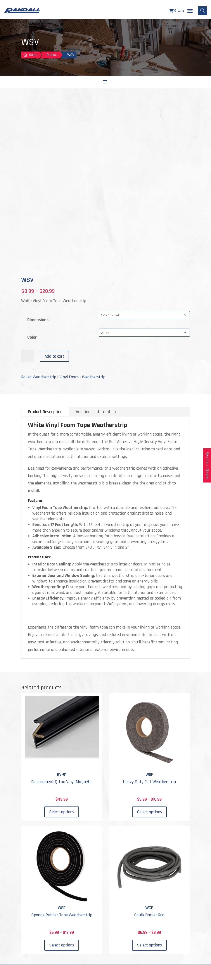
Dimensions (37, 320)
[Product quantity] (27, 357)
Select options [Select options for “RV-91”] (61, 812)
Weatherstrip (93, 377)
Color (32, 338)
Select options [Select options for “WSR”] (61, 945)
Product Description (45, 412)
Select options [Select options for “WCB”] (149, 945)
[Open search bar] (202, 11)
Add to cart (54, 357)
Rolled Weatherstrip (38, 377)
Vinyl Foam (69, 377)
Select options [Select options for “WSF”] (149, 812)
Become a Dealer (207, 465)
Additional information (96, 412)
